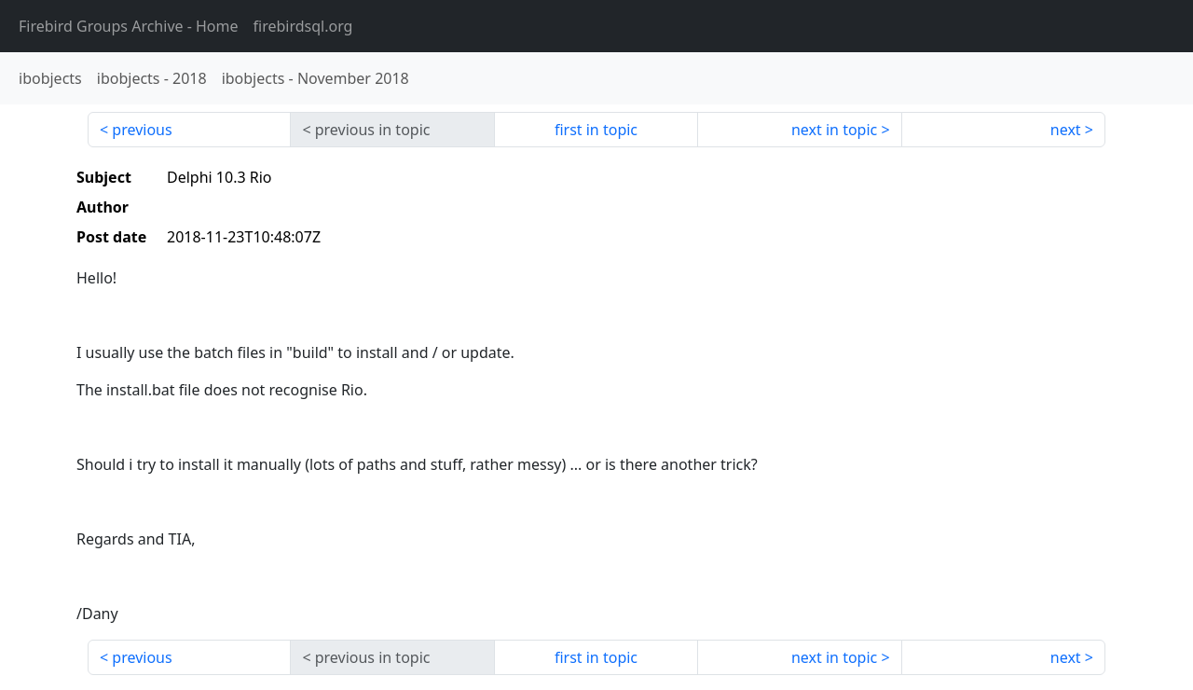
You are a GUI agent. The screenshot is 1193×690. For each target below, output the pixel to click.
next (1065, 129)
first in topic (596, 129)
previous (141, 129)
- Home (129, 26)
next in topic (834, 129)
